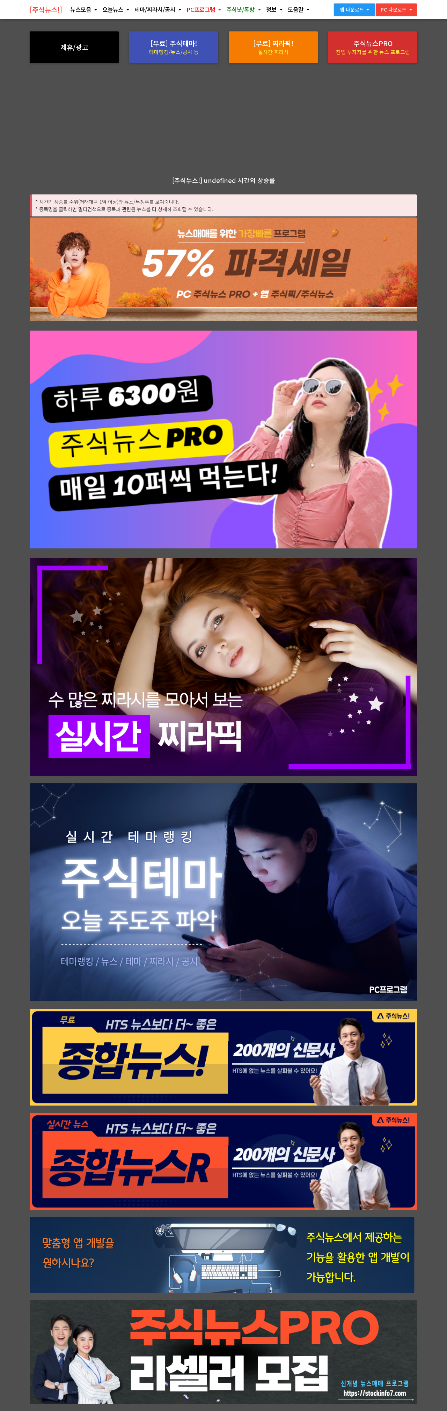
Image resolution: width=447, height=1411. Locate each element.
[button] (83, 11)
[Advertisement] (223, 119)
